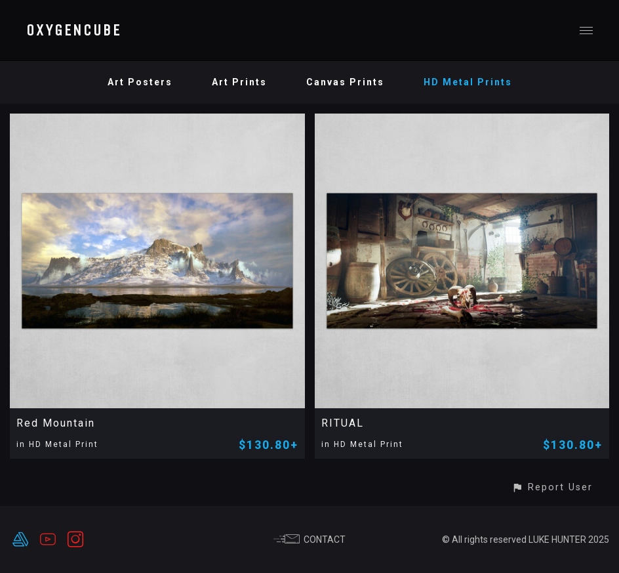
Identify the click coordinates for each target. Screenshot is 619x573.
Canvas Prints (345, 82)
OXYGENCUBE (73, 30)
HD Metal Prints (468, 82)
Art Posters (140, 82)
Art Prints (239, 82)
